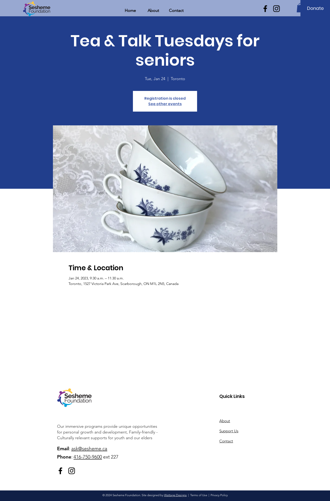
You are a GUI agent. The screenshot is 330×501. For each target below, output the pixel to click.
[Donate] (315, 8)
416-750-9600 (88, 457)
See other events (165, 104)
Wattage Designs (175, 495)
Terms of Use (198, 495)
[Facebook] (265, 8)
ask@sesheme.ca (89, 448)
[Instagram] (276, 8)
